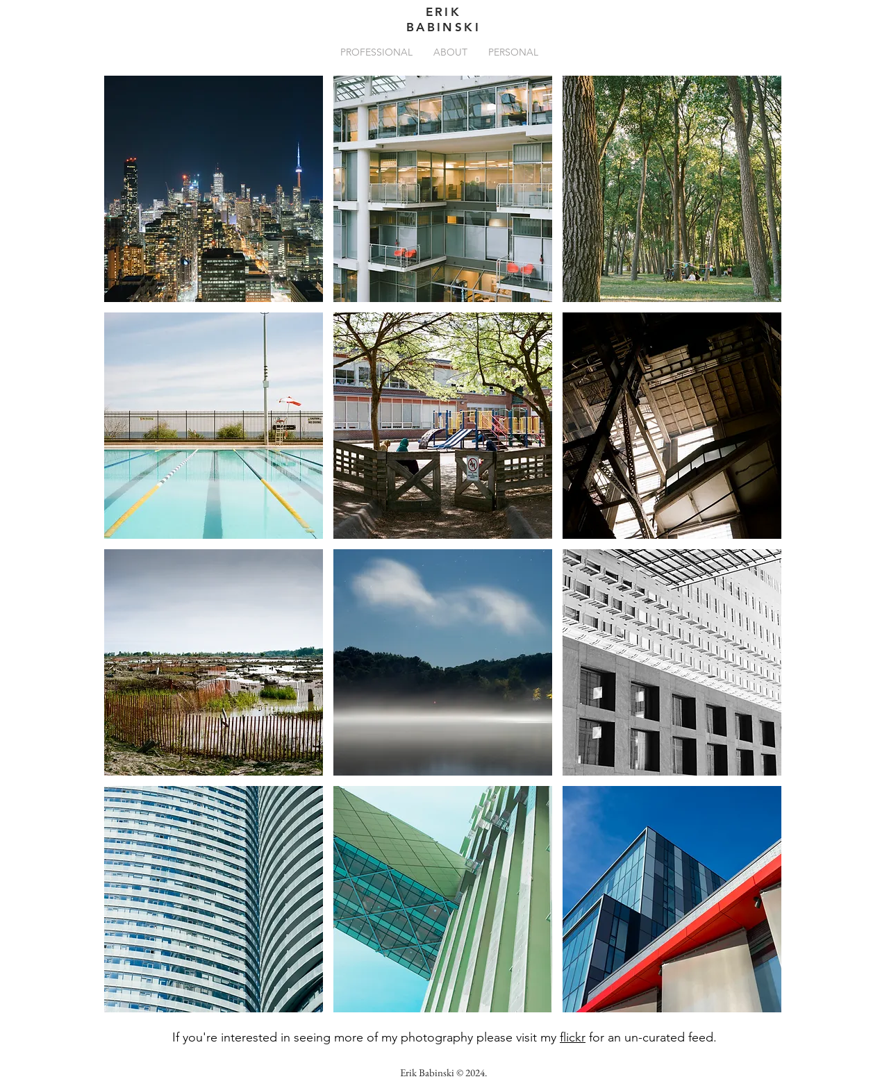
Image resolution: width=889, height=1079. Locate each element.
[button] (376, 52)
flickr (572, 1037)
